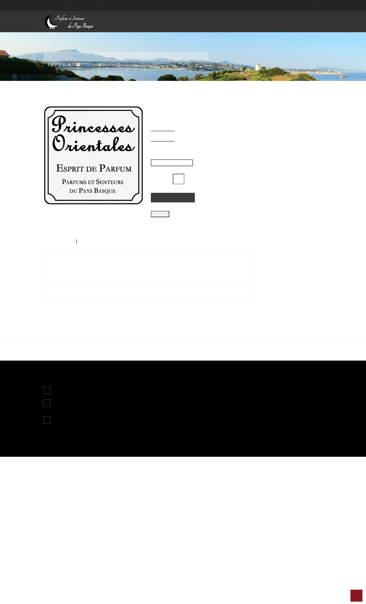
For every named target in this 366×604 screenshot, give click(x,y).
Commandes (220, 542)
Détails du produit (94, 272)
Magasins (170, 569)
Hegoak (147, 447)
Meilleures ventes (128, 549)
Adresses (218, 555)
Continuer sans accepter (147, 312)
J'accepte (218, 312)
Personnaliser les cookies (169, 300)
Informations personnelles (230, 535)
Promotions (124, 535)
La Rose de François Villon (290, 447)
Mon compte (220, 525)
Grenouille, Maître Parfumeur (75, 447)
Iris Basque (219, 447)
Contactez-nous (66, 567)
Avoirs (215, 549)
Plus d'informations (130, 300)
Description (55, 272)
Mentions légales (175, 542)
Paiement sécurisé (177, 562)
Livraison (169, 535)
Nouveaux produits (129, 542)
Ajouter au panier (172, 198)
